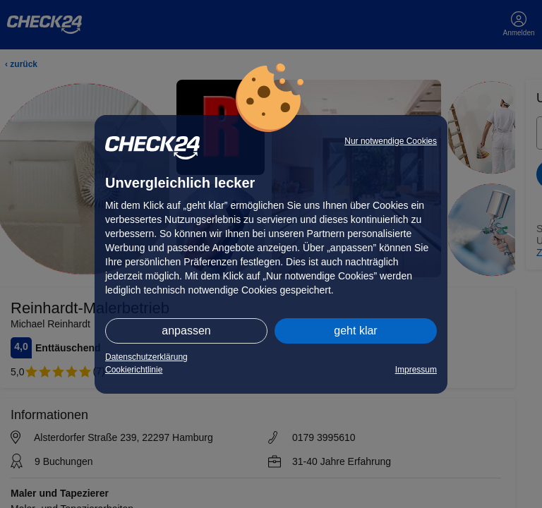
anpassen (186, 331)
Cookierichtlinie (133, 370)
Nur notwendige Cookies (390, 141)
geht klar (355, 331)
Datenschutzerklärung (146, 357)
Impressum (416, 370)
